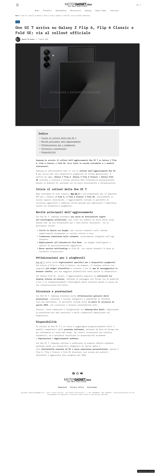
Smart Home (100, 10)
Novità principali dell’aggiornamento (61, 141)
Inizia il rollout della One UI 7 (59, 138)
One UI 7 (75, 194)
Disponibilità (49, 152)
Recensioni (75, 10)
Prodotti (47, 10)
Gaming (88, 10)
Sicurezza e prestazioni (54, 149)
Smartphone (61, 10)
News (37, 10)
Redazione (62, 387)
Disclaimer (92, 387)
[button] (138, 5)
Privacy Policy (77, 387)
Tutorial (114, 10)
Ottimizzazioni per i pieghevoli (58, 145)
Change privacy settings (146, 471)
